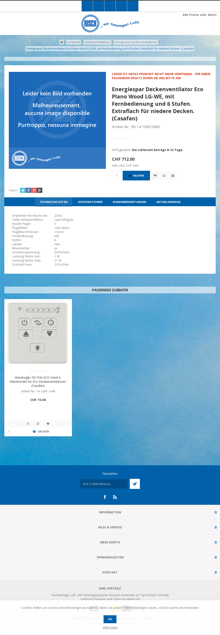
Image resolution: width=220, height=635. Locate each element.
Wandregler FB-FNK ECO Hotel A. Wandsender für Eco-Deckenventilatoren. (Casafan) (38, 381)
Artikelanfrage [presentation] (168, 202)
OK (110, 619)
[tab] (53, 201)
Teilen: (13, 190)
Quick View (28, 423)
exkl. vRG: (119, 165)
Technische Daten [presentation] (53, 202)
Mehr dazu (110, 627)
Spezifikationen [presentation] (90, 202)
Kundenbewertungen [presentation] (129, 202)
